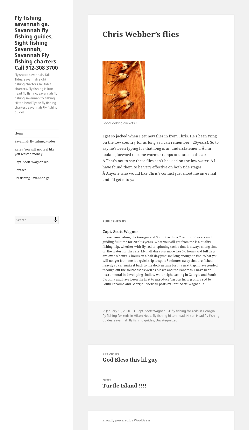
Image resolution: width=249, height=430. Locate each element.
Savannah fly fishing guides (35, 141)
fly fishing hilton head (169, 315)
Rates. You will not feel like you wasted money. (34, 151)
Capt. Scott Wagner (151, 311)
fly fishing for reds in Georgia (193, 311)
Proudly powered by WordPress (126, 420)
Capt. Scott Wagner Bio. (32, 162)
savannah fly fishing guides (134, 320)
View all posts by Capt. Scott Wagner (173, 284)
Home (19, 133)
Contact (20, 170)
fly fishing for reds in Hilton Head (127, 315)
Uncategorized (166, 320)
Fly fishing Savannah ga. (32, 178)
